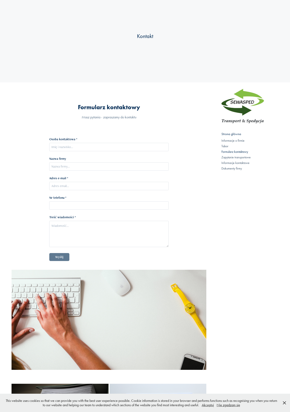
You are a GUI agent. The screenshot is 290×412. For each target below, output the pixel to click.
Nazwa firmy (57, 158)
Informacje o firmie (232, 140)
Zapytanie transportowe (236, 157)
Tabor (224, 146)
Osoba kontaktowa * (63, 139)
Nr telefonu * (57, 197)
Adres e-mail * (58, 178)
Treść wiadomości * (62, 217)
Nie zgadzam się (228, 405)
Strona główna (231, 134)
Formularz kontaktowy (234, 152)
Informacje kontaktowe (235, 163)
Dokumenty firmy (231, 168)
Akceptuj (208, 405)
